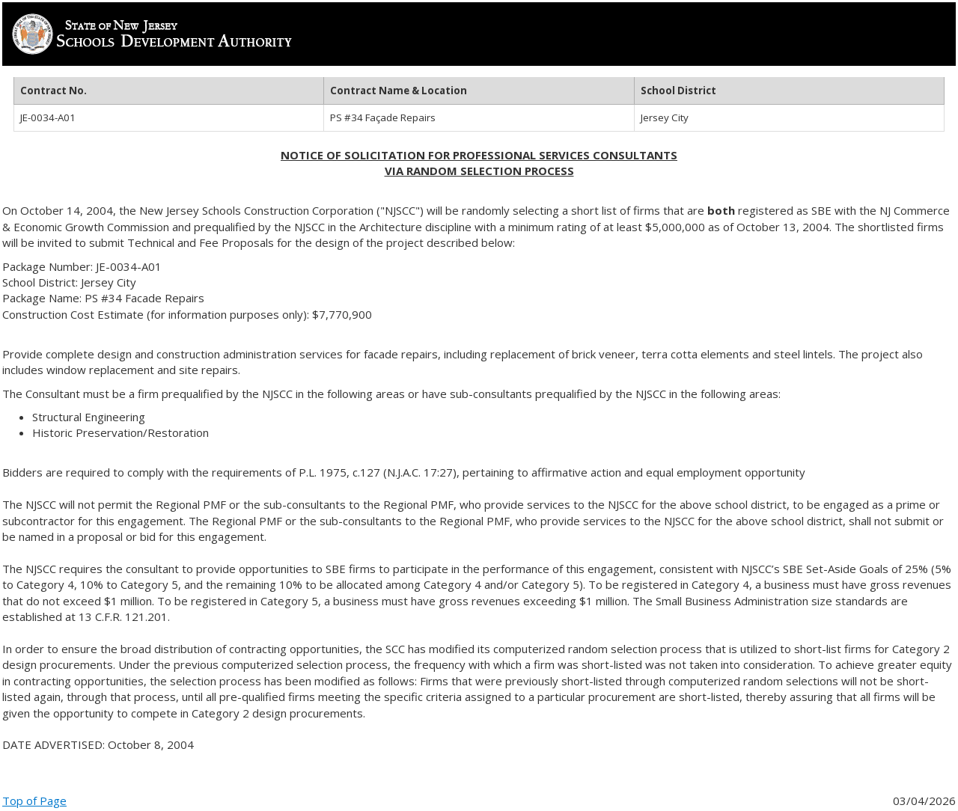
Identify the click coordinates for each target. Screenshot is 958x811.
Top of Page (34, 800)
